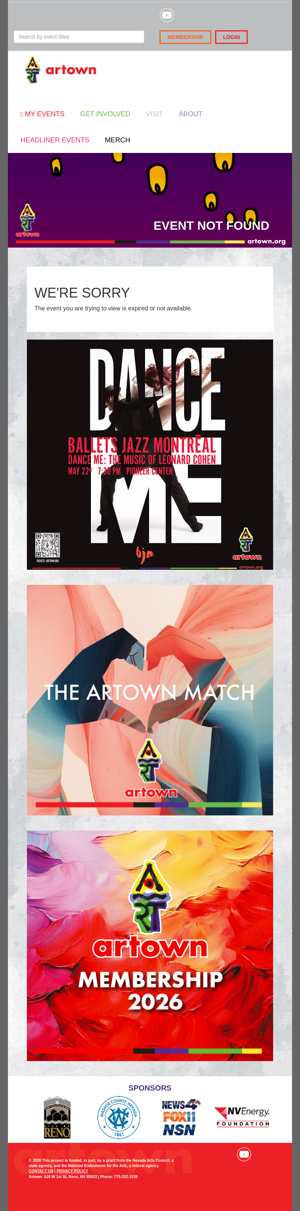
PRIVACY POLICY (72, 1171)
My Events (42, 114)
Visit (154, 114)
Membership (185, 37)
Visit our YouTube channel (244, 1154)
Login (231, 37)
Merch (117, 140)
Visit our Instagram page (227, 1154)
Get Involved (105, 114)
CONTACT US (41, 1171)
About (191, 114)
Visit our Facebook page (210, 1154)
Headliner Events (54, 140)
